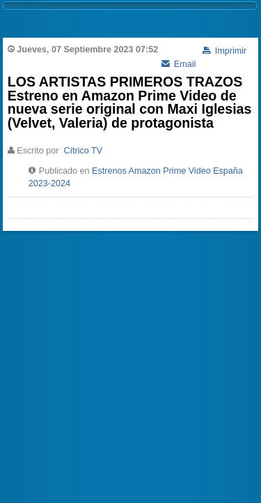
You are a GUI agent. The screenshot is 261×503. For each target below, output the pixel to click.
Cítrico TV (82, 151)
